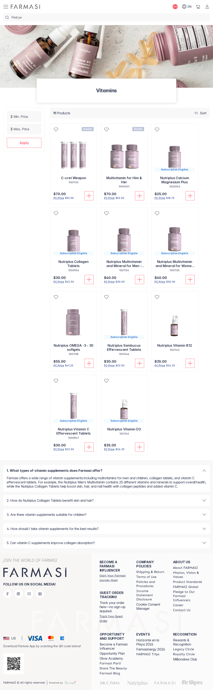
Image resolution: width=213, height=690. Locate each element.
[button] (24, 143)
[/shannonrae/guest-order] (114, 618)
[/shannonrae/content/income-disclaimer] (150, 595)
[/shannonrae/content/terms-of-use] (146, 577)
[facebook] (7, 594)
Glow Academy (111, 658)
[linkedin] (40, 594)
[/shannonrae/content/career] (178, 605)
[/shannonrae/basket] (198, 6)
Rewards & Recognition (182, 642)
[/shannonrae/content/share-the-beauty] (113, 668)
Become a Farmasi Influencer (114, 646)
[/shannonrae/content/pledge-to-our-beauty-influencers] (187, 596)
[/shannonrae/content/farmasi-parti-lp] (110, 663)
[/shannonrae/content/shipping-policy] (150, 572)
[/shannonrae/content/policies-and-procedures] (150, 584)
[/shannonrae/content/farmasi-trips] (147, 654)
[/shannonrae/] (25, 6)
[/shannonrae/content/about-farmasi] (185, 568)
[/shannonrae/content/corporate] (185, 587)
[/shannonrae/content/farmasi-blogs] (110, 673)
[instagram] (18, 594)
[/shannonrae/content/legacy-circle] (183, 649)
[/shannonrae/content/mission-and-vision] (187, 575)
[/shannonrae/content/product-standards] (187, 582)
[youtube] (29, 594)
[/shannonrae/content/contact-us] (182, 610)
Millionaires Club (185, 659)
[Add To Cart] (89, 195)
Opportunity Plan (112, 653)
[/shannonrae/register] (114, 577)
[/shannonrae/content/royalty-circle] (184, 654)
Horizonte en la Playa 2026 (147, 642)
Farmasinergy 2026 (150, 649)
